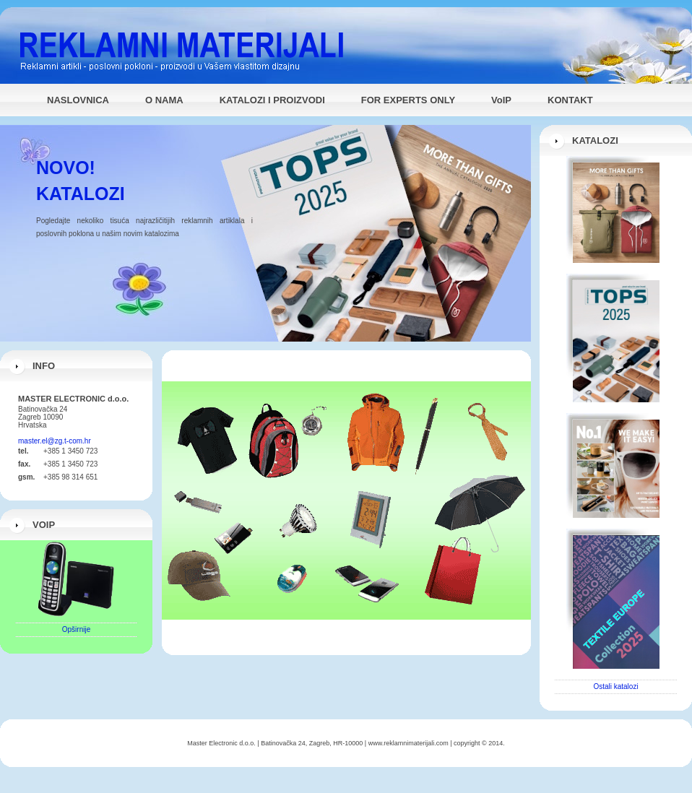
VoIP (501, 100)
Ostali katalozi (615, 686)
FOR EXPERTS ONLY (408, 100)
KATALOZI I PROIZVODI (272, 100)
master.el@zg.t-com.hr (54, 441)
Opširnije (76, 629)
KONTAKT (570, 100)
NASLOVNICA (78, 100)
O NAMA (164, 100)
